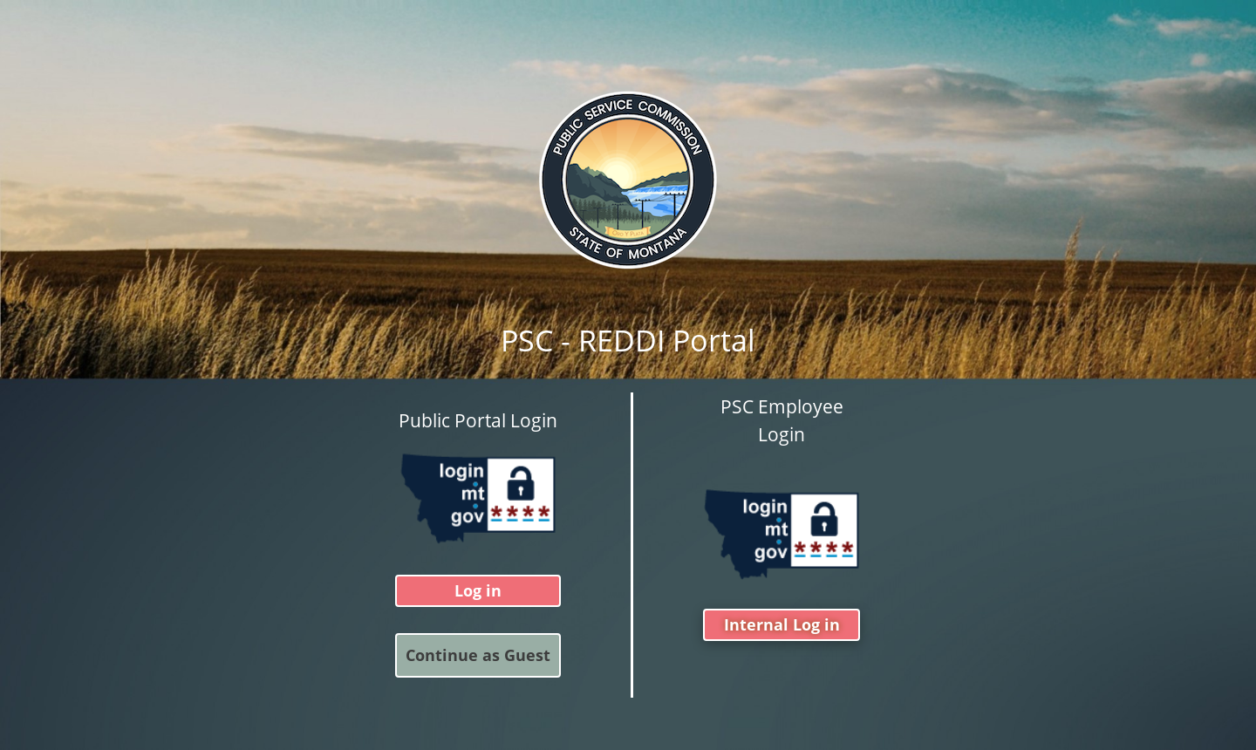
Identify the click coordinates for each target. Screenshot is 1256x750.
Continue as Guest (478, 655)
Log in (478, 591)
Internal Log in (782, 625)
